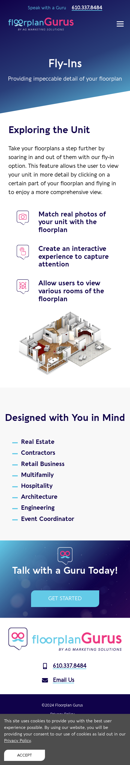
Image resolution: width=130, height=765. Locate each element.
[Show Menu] (120, 24)
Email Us (58, 680)
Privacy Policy (17, 740)
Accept (24, 755)
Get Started (65, 599)
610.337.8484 (87, 8)
